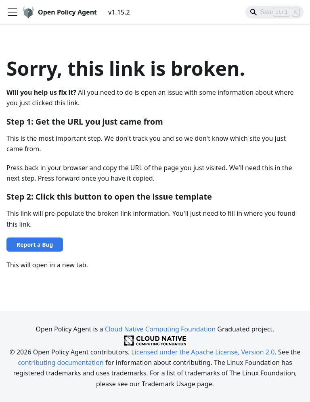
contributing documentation (60, 362)
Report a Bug (35, 244)
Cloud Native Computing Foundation (160, 329)
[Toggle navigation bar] (12, 12)
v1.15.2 (119, 12)
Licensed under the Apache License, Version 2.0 (202, 352)
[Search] (274, 12)
